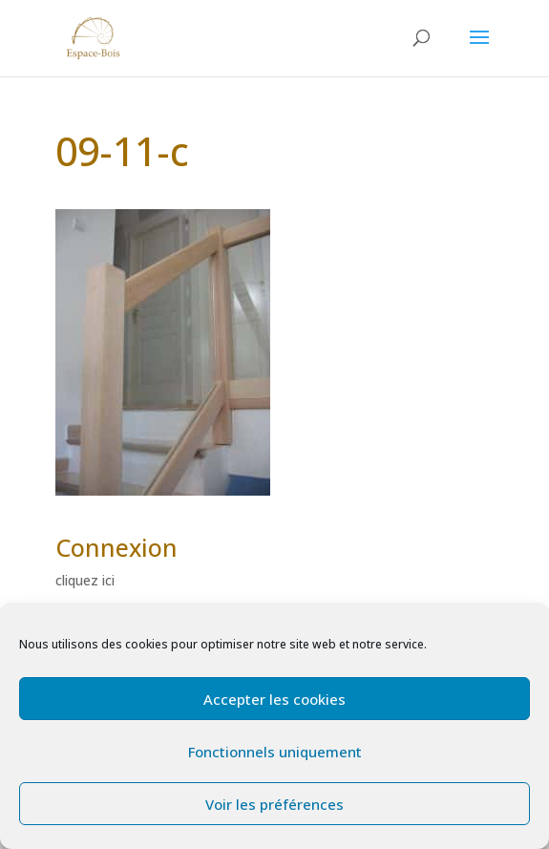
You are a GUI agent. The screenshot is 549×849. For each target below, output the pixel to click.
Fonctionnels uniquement (275, 751)
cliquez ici (85, 580)
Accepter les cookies (274, 699)
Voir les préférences (274, 804)
